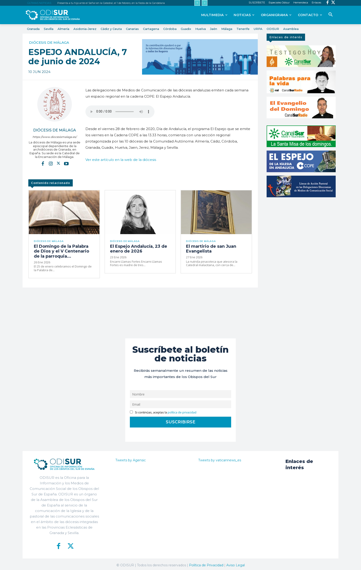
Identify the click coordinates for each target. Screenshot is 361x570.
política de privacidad (182, 410)
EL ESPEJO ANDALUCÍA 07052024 (119, 111)
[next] (204, 3)
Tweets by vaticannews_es (219, 458)
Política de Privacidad (206, 563)
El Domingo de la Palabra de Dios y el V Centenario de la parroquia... (60, 250)
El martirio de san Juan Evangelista (207, 248)
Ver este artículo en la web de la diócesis (120, 159)
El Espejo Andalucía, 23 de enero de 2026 (140, 248)
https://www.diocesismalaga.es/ (54, 137)
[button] (330, 14)
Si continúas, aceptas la (163, 410)
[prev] (197, 3)
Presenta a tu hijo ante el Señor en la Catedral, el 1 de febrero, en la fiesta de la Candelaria (111, 3)
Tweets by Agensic (130, 458)
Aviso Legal (235, 563)
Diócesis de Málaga (49, 42)
